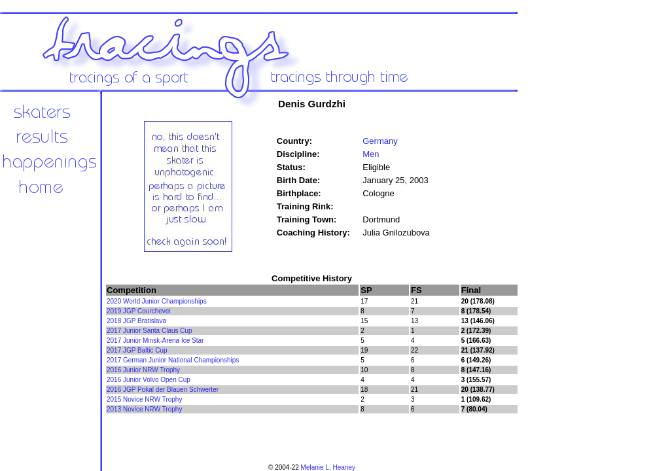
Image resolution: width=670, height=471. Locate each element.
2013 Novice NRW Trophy (144, 409)
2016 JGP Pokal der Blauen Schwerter (163, 389)
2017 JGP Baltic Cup (137, 350)
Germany (379, 141)
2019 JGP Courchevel (139, 311)
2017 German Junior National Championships (173, 360)
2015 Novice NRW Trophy (144, 399)
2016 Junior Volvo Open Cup (148, 379)
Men (370, 154)
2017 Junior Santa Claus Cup (149, 330)
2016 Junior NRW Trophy (143, 370)
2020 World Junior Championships (157, 301)
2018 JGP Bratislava (136, 320)
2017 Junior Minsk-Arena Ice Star (155, 340)
